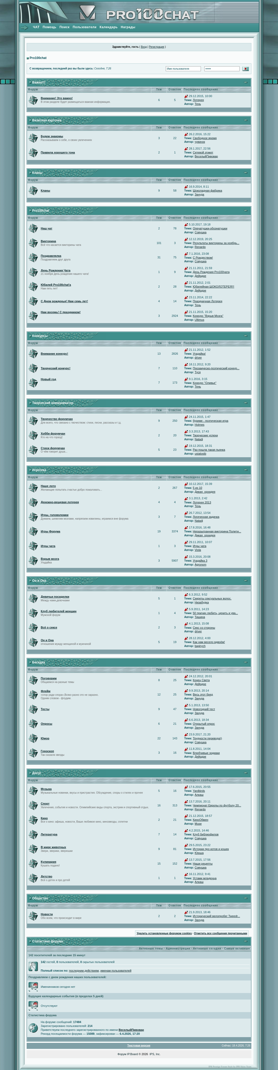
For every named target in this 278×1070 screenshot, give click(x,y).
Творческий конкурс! (55, 368)
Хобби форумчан (53, 433)
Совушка (200, 232)
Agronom (200, 564)
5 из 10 (197, 487)
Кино (44, 818)
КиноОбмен (200, 819)
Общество (40, 898)
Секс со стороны (204, 627)
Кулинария (48, 861)
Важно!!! (38, 82)
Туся (198, 372)
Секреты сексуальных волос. (212, 598)
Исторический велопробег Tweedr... (216, 916)
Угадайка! (199, 353)
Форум (122, 1054)
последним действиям (84, 970)
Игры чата (48, 546)
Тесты (45, 709)
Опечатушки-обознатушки (210, 228)
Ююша (199, 852)
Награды (128, 27)
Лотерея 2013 (202, 502)
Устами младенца (205, 878)
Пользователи (84, 27)
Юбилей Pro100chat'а (56, 284)
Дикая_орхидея (205, 491)
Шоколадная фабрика (207, 190)
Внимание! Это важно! (57, 98)
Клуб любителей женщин (59, 611)
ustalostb (200, 453)
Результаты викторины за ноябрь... (216, 243)
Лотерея (198, 100)
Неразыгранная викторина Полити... (217, 531)
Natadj (199, 439)
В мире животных (53, 847)
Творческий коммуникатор (52, 403)
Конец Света (201, 680)
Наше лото (48, 486)
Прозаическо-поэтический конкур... (216, 368)
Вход (144, 46)
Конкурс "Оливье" (204, 382)
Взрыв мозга (50, 558)
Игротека (39, 470)
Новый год (48, 379)
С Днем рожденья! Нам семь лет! (64, 301)
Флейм (45, 691)
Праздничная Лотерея (207, 301)
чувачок (200, 141)
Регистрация (156, 46)
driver (198, 357)
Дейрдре (200, 275)
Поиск (65, 27)
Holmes (199, 424)
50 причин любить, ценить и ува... (215, 613)
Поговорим (49, 678)
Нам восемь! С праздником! (60, 312)
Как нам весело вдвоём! (209, 642)
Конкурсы (40, 336)
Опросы (46, 723)
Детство (46, 876)
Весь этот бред (203, 694)
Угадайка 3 (200, 560)
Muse (198, 823)
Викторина (48, 241)
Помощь (49, 27)
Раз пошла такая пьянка (209, 449)
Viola (198, 549)
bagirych (200, 645)
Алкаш (199, 794)
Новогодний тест (204, 709)
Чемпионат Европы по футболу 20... (217, 805)
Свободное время (205, 138)
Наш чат (46, 228)
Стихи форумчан (53, 448)
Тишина (200, 617)
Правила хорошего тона (58, 152)
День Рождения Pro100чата (211, 272)
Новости (47, 914)
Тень (198, 103)
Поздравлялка (51, 255)
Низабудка (202, 602)
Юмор (45, 738)
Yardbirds (199, 790)
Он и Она (39, 580)
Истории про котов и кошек (211, 849)
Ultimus (199, 319)
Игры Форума (50, 531)
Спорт (45, 803)
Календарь (109, 27)
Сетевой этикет (203, 152)
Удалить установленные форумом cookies (164, 933)
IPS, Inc (155, 1054)
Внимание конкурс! (54, 353)
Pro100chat (38, 58)
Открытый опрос (204, 723)
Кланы (37, 173)
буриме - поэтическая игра (210, 420)
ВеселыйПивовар (206, 156)
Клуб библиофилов (205, 834)
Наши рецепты (203, 863)
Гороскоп (47, 751)
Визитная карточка (46, 120)
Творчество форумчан (57, 418)
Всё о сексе (49, 627)
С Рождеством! (203, 257)
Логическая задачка (206, 516)
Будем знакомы (52, 136)
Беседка (38, 662)
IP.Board (132, 1054)
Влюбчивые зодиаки (206, 752)
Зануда (199, 194)
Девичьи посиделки (55, 596)
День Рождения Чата (55, 270)
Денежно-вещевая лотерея (60, 502)
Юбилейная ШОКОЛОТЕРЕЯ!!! (213, 286)
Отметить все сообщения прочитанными (220, 933)
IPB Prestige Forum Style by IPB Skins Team (230, 1066)
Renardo (200, 246)
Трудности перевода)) (207, 738)
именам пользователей (115, 970)
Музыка (46, 788)
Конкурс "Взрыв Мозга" (208, 315)
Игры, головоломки (54, 514)
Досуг (36, 773)
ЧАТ (36, 27)
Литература (49, 834)
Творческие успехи (205, 435)
